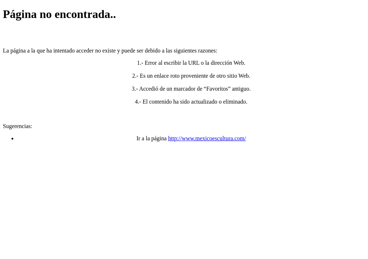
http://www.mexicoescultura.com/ (207, 138)
